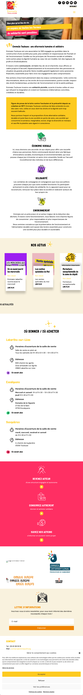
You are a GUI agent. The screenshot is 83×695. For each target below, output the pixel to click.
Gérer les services (8, 668)
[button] (79, 653)
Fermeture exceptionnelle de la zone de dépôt (70, 272)
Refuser (41, 680)
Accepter (41, 674)
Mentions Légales (48, 692)
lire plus (10, 288)
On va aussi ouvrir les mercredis (15, 270)
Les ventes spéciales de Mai (42, 270)
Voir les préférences (41, 687)
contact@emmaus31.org (21, 649)
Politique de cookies (35, 692)
